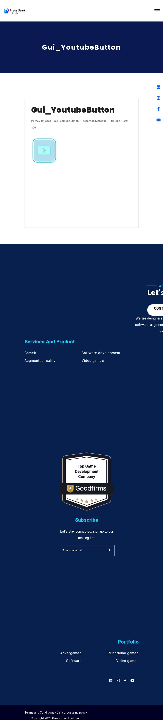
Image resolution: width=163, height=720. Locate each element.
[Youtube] (158, 120)
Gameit (30, 353)
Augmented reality (40, 360)
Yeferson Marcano (94, 120)
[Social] (132, 681)
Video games (93, 360)
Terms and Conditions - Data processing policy (56, 712)
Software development (101, 353)
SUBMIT (109, 550)
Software (74, 661)
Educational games (123, 653)
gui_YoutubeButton (66, 120)
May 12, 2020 (41, 121)
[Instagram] (158, 98)
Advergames (71, 653)
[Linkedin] (158, 87)
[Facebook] (158, 109)
